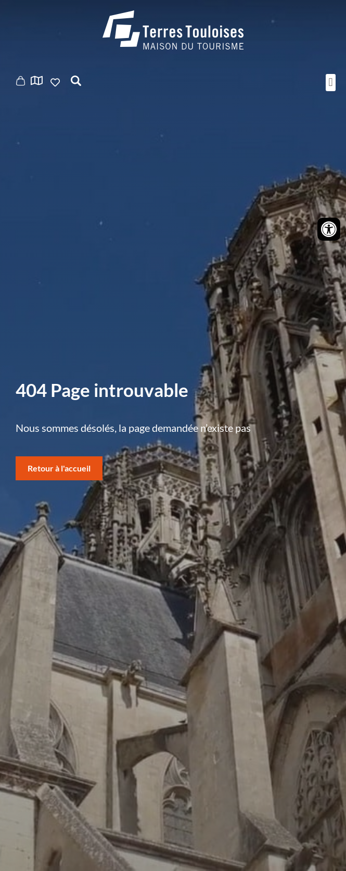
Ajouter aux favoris (56, 82)
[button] (331, 82)
